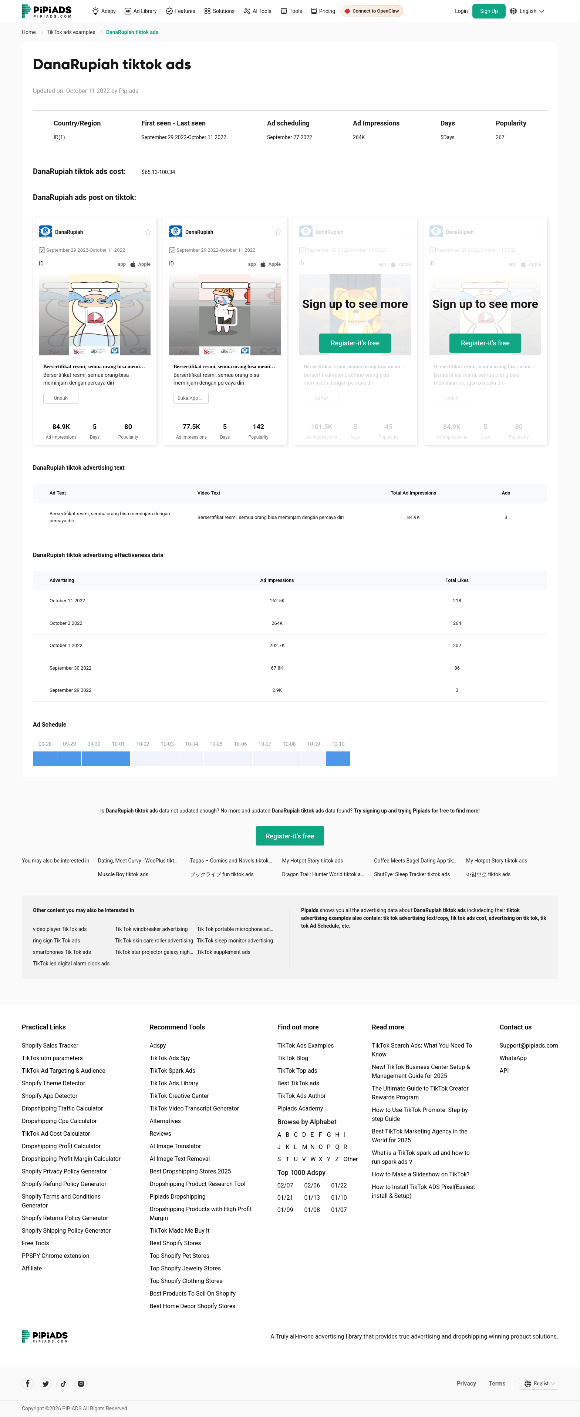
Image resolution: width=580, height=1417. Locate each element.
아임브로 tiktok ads (488, 874)
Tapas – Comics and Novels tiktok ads (234, 861)
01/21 (285, 1197)
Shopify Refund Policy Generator (64, 1183)
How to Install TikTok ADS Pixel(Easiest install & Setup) (423, 1191)
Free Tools (35, 1243)
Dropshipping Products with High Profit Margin (200, 1214)
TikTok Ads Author (301, 1095)
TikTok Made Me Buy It (179, 1230)
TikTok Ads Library (173, 1083)
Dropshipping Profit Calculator (61, 1146)
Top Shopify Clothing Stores (185, 1280)
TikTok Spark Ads (172, 1070)
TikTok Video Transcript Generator (194, 1108)
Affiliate (32, 1268)
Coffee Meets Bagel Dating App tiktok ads (420, 861)
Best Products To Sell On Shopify (192, 1293)
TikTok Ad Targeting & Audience (63, 1070)
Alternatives (165, 1121)
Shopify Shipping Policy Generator (66, 1230)
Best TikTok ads (298, 1083)
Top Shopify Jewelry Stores (185, 1268)
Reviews (160, 1133)
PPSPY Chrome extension (56, 1255)
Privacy (466, 1383)
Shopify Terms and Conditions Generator (61, 1201)
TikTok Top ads (297, 1070)
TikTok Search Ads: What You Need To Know (422, 1050)
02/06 (312, 1185)
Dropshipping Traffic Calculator (62, 1108)
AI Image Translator (175, 1146)
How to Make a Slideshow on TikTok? (420, 1174)
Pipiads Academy (300, 1108)
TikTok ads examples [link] (72, 32)
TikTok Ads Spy (169, 1058)
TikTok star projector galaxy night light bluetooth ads (156, 952)
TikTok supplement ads (223, 952)
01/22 (339, 1185)
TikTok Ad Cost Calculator (56, 1133)
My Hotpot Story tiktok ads (312, 861)
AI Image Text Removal (179, 1158)
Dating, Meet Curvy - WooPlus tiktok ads (143, 861)
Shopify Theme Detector (53, 1083)
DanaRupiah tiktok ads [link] (132, 32)
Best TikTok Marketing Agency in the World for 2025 (419, 1136)
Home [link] (29, 32)
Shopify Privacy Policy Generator (64, 1171)
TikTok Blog (292, 1058)
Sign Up (489, 11)
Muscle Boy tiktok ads (123, 874)
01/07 (339, 1209)
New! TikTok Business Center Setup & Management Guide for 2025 (421, 1071)
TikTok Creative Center (179, 1095)
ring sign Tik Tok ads (56, 941)
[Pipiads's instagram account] (81, 1384)
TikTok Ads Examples (305, 1045)
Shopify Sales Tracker (50, 1045)
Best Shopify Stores (175, 1243)
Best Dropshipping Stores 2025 (190, 1171)
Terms (497, 1383)
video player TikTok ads (60, 929)
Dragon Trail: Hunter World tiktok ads (324, 874)
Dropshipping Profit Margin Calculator (71, 1158)
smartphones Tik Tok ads (62, 952)
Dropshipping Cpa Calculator (59, 1121)
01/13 (312, 1197)
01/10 (339, 1197)
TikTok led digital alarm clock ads (71, 964)
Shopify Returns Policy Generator (65, 1218)
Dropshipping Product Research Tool (197, 1183)
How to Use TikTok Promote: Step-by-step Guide (420, 1114)
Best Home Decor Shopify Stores (192, 1306)
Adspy (157, 1045)
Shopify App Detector (50, 1095)
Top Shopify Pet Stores (179, 1255)
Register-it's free (355, 343)
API (504, 1070)
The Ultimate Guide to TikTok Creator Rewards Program (420, 1093)
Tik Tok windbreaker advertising (151, 929)
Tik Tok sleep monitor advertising (235, 941)
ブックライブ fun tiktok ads (222, 874)
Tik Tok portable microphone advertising (238, 929)
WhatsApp (513, 1058)
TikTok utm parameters (52, 1058)
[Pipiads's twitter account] (45, 1384)
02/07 (285, 1185)
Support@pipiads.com (529, 1045)
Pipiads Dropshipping (177, 1196)
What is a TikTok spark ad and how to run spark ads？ (421, 1157)
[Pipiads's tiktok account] (63, 1384)
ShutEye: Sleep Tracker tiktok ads (412, 874)
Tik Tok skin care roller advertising (154, 941)
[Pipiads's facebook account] (28, 1384)
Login (461, 11)
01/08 (312, 1209)
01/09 (285, 1209)
